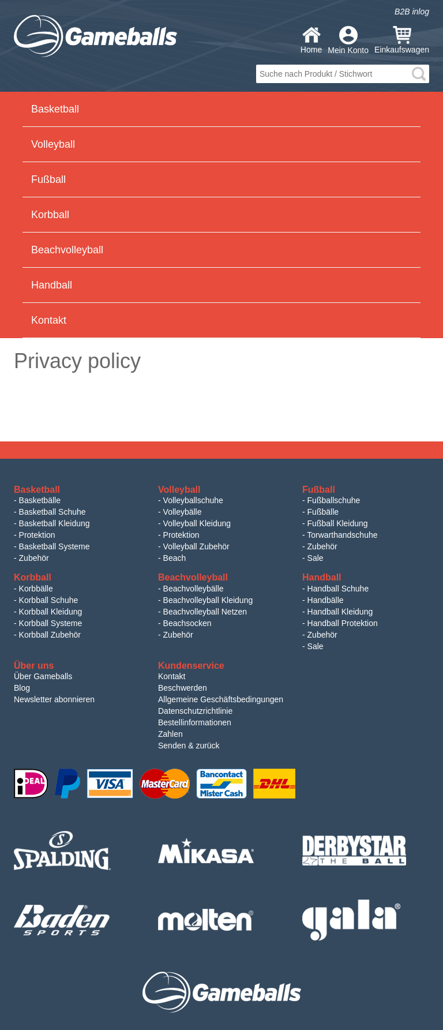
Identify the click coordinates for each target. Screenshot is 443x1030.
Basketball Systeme (54, 546)
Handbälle (325, 600)
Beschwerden (182, 687)
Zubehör (34, 558)
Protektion (37, 535)
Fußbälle (323, 511)
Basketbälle (40, 500)
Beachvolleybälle (193, 588)
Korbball (50, 214)
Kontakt (48, 320)
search (419, 74)
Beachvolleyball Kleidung (208, 600)
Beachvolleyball (67, 250)
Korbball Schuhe (48, 600)
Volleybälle (182, 511)
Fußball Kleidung (337, 523)
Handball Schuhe (338, 588)
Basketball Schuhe (52, 511)
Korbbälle (36, 588)
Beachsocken (187, 623)
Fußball (48, 179)
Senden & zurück (189, 745)
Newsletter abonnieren (54, 699)
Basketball (55, 109)
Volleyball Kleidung (197, 523)
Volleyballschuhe (193, 500)
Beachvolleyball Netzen (205, 611)
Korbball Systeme (50, 623)
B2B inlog (412, 11)
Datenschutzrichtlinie (195, 711)
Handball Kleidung (340, 611)
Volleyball (53, 144)
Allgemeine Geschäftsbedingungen (220, 699)
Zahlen (170, 734)
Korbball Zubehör (50, 634)
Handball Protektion (342, 623)
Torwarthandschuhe (342, 535)
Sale (315, 558)
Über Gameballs (43, 676)
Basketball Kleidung (54, 523)
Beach (174, 558)
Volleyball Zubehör (196, 546)
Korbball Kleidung (50, 611)
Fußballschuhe (334, 500)
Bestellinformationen (194, 722)
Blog (22, 687)
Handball (51, 285)
